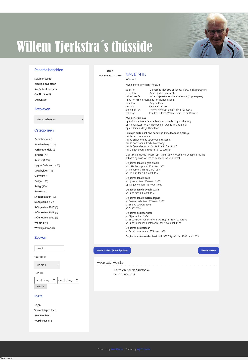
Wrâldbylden (41, 228)
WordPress (117, 349)
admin (110, 71)
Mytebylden (41, 170)
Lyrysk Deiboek (43, 165)
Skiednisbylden (42, 196)
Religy (37, 186)
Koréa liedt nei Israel (46, 89)
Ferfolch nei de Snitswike (132, 270)
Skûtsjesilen (41, 201)
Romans (39, 191)
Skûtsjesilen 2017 (44, 207)
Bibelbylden (41, 144)
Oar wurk (39, 175)
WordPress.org (43, 320)
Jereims (38, 154)
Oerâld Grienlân (43, 94)
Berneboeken (218, 250)
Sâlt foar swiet (42, 78)
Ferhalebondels (43, 149)
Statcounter (6, 358)
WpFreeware (143, 349)
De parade (40, 99)
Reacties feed (42, 315)
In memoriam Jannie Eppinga (94, 250)
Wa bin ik (132, 79)
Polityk (38, 181)
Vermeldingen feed (45, 310)
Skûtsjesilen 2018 (44, 212)
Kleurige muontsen (45, 83)
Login (37, 305)
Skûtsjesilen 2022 (44, 217)
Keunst (38, 160)
